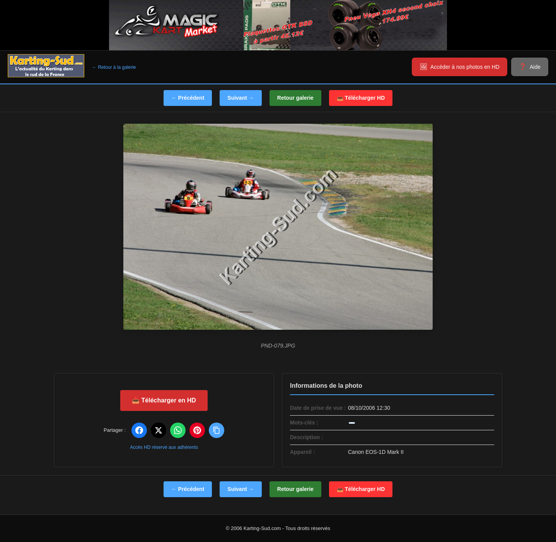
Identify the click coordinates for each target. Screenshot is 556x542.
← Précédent (188, 98)
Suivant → (240, 98)
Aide (535, 67)
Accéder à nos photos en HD (465, 67)
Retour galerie (295, 98)
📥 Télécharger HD (361, 98)
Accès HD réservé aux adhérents (164, 447)
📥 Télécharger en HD (164, 400)
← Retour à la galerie (114, 67)
